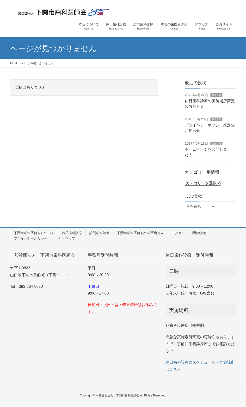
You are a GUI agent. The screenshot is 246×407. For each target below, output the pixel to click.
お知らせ (216, 95)
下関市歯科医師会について (34, 233)
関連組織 (199, 233)
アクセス (178, 233)
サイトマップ (65, 238)
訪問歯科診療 (99, 233)
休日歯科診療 (72, 233)
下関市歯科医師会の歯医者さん (140, 233)
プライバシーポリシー (31, 238)
